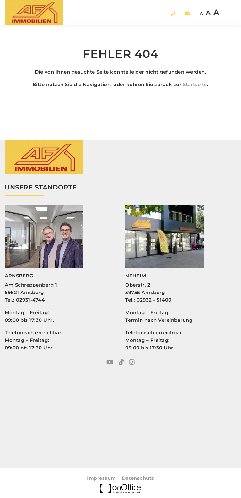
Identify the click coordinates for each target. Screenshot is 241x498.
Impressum (101, 478)
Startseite (195, 84)
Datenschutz (138, 478)
